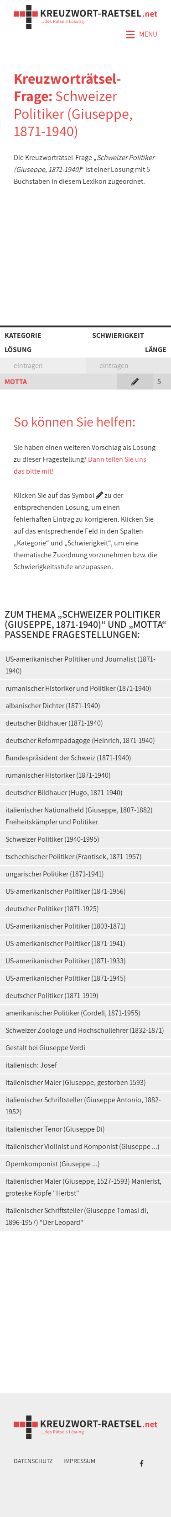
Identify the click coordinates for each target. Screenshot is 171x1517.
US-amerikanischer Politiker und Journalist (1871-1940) (80, 665)
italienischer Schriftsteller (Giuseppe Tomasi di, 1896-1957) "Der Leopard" (76, 1216)
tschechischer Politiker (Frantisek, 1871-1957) (73, 856)
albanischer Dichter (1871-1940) (52, 705)
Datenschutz (33, 1461)
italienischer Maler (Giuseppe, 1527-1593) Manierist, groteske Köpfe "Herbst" (83, 1187)
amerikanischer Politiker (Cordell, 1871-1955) (72, 1013)
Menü (141, 34)
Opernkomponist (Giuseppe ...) (52, 1164)
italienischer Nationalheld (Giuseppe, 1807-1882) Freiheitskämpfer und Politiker (79, 816)
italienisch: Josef (31, 1065)
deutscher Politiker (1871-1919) (51, 995)
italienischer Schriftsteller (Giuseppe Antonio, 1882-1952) (83, 1105)
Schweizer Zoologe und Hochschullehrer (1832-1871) (84, 1030)
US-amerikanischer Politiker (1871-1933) (65, 961)
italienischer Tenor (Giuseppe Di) (55, 1129)
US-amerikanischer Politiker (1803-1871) (65, 926)
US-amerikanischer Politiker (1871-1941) (65, 943)
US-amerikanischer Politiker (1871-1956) (65, 891)
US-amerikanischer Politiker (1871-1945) (65, 978)
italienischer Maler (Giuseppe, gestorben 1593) (75, 1082)
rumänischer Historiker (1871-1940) (58, 775)
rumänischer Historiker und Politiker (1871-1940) (78, 688)
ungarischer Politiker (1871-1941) (54, 874)
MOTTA (16, 381)
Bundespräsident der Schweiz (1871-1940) (68, 758)
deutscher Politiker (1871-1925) (52, 908)
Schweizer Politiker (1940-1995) (52, 839)
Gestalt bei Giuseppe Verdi (45, 1047)
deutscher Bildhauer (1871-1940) (54, 723)
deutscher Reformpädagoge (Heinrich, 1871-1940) (80, 740)
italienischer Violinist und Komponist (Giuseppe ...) (82, 1146)
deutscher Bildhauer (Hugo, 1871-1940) (64, 792)
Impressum (79, 1461)
